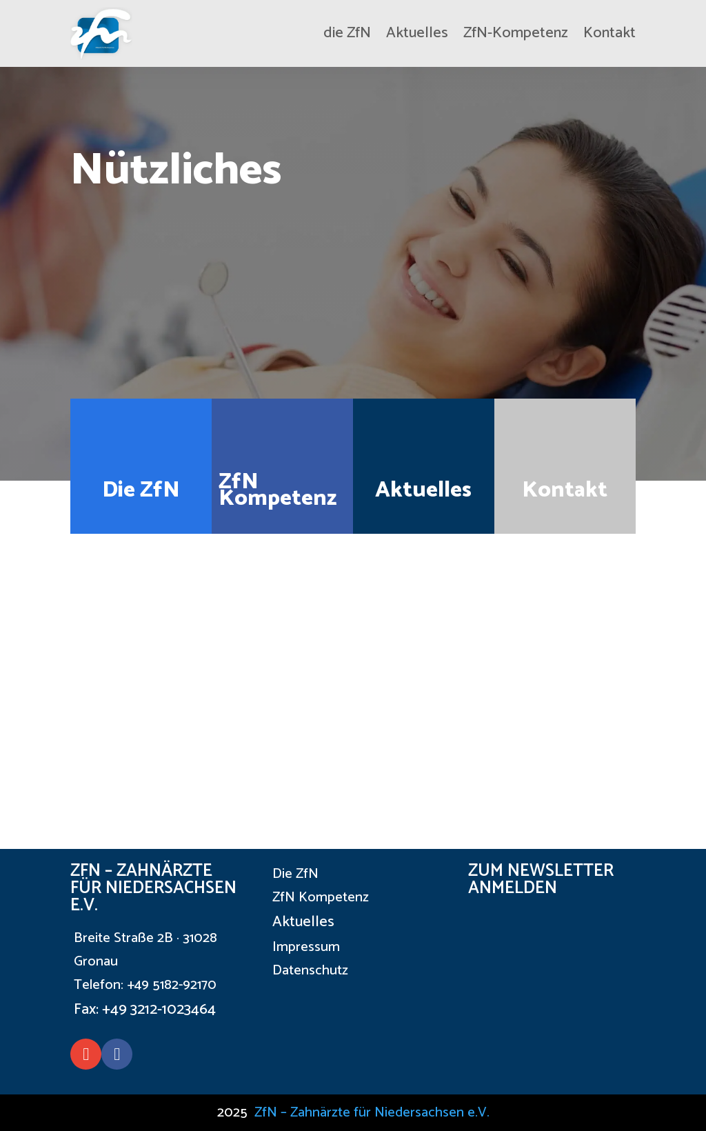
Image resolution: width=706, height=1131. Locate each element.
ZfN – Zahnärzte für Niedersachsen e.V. (372, 1112)
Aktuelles (417, 33)
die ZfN (347, 33)
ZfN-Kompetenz (515, 33)
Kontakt (609, 33)
